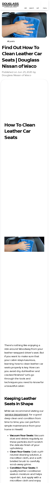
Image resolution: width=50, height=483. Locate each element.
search (31, 8)
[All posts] (9, 41)
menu (45, 8)
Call (37, 8)
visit (25, 8)
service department (16, 414)
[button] (25, 5)
